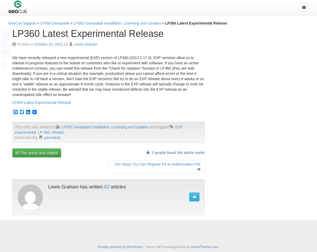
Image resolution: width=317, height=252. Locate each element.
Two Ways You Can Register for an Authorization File (157, 167)
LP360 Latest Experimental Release (41, 102)
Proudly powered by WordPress (120, 247)
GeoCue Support (22, 23)
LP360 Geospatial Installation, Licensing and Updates (117, 23)
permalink (53, 137)
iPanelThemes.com (204, 247)
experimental (25, 132)
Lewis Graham (85, 44)
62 (107, 187)
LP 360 (44, 132)
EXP (178, 127)
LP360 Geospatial (54, 23)
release (58, 132)
